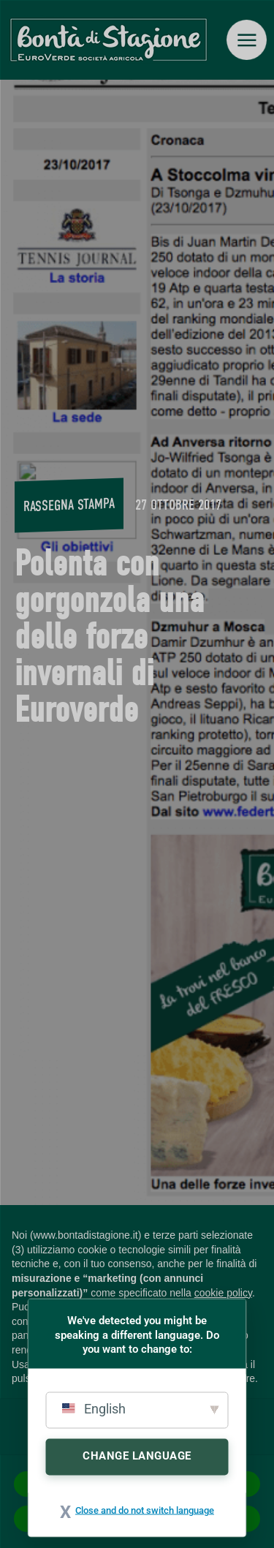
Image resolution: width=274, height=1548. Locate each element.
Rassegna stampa (69, 504)
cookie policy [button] (223, 1293)
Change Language (137, 1455)
